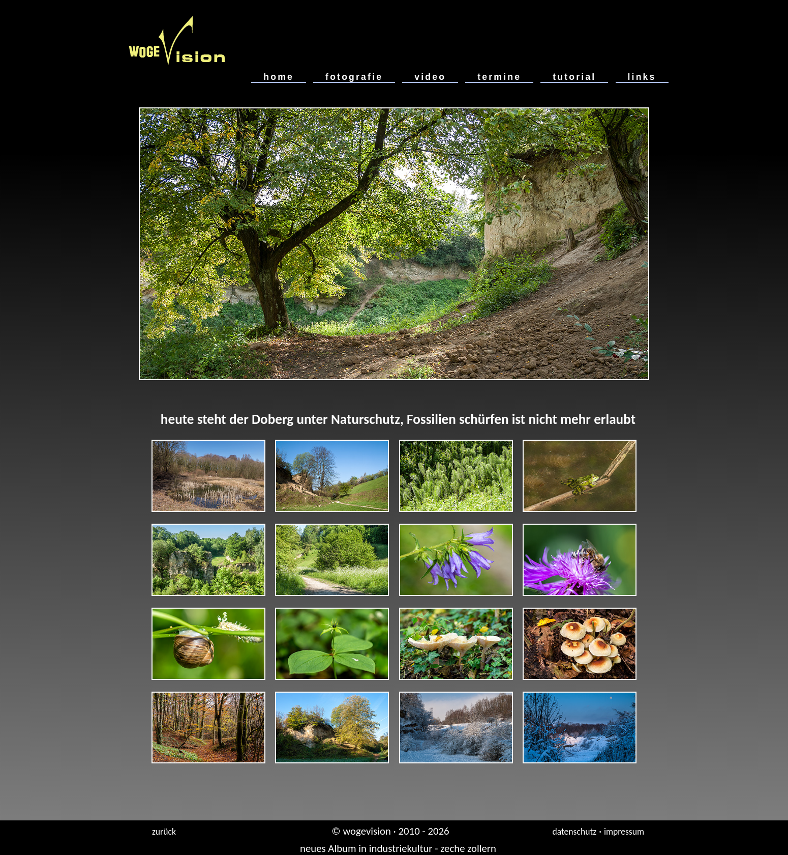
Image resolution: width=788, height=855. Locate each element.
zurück (164, 831)
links (642, 77)
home (278, 77)
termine (499, 77)
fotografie (354, 77)
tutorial (574, 77)
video (430, 77)
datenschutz (574, 831)
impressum (624, 831)
